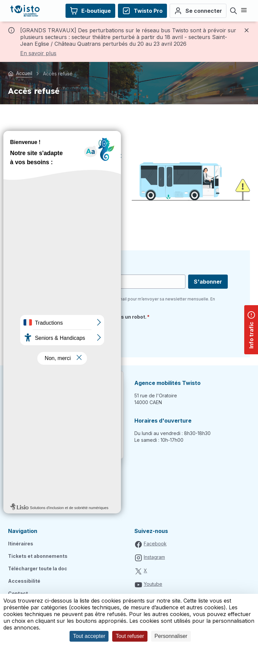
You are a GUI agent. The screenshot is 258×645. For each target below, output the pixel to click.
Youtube (153, 584)
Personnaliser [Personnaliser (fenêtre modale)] (171, 636)
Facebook (155, 543)
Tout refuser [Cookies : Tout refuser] (130, 636)
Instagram (154, 557)
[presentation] (81, 336)
